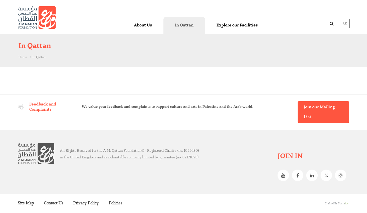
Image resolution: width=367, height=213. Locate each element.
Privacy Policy (86, 203)
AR (345, 23)
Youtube (285, 175)
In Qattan (38, 57)
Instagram (342, 175)
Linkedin (313, 175)
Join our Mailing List (319, 112)
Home (22, 57)
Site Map (26, 203)
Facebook (299, 175)
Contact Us (53, 203)
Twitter (328, 175)
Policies (115, 203)
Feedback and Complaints (42, 107)
